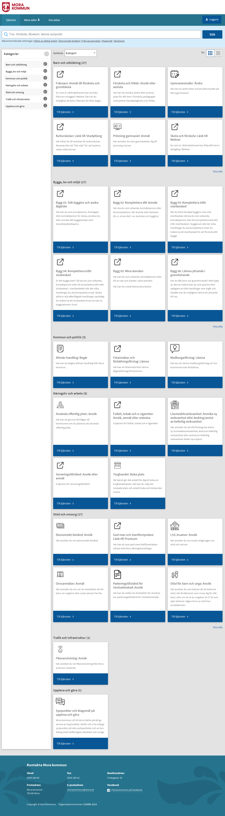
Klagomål (107, 41)
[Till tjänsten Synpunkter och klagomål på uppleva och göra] (80, 711)
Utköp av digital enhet (45, 41)
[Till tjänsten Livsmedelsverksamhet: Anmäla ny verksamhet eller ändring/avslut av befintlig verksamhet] (195, 416)
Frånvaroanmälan (90, 41)
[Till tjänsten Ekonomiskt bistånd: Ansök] (75, 533)
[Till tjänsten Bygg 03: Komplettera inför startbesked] (195, 203)
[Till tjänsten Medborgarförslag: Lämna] (189, 356)
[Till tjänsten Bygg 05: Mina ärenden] (129, 269)
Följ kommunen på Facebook (126, 789)
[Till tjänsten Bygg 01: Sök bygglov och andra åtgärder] (80, 203)
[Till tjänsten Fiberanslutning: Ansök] (72, 657)
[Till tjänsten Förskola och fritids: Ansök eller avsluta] (138, 84)
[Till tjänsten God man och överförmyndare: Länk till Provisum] (138, 535)
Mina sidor (32, 20)
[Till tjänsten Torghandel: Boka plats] (130, 473)
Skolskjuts (119, 41)
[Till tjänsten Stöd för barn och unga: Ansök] (192, 582)
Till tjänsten (64, 112)
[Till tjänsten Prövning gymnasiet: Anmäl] (132, 134)
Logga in (212, 19)
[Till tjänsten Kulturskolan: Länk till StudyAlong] (80, 134)
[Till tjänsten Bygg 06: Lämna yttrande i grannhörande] (195, 271)
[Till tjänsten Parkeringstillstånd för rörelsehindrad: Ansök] (138, 584)
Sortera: (58, 53)
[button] (46, 54)
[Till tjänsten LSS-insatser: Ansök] (185, 533)
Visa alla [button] (218, 171)
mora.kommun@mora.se (80, 789)
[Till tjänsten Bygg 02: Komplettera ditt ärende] (136, 201)
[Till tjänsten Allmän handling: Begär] (73, 356)
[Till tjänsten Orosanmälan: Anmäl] (71, 582)
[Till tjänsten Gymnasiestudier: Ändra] (187, 82)
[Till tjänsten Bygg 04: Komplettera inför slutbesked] (80, 271)
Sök (212, 34)
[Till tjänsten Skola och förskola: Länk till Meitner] (195, 136)
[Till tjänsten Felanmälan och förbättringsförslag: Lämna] (138, 358)
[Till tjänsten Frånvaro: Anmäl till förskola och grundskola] (80, 84)
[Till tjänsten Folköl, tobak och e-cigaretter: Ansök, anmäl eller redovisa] (138, 414)
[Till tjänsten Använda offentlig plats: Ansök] (77, 412)
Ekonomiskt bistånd (69, 41)
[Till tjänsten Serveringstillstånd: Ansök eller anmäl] (80, 475)
